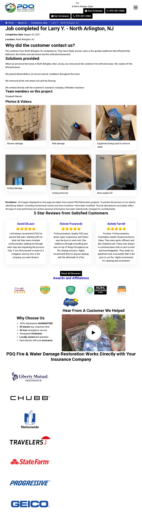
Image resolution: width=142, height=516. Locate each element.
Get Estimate (94, 10)
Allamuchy (17, 413)
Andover (16, 427)
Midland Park (48, 442)
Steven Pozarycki (71, 223)
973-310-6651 (116, 506)
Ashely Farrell (116, 223)
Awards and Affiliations (71, 278)
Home (9, 23)
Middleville (46, 437)
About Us (22, 23)
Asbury (15, 437)
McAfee (45, 422)
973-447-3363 (116, 10)
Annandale (17, 432)
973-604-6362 (71, 478)
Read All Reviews (71, 273)
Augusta (16, 442)
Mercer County (49, 432)
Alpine (15, 422)
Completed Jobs (39, 23)
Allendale (16, 418)
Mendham (46, 427)
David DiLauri (25, 223)
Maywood (46, 418)
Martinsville (47, 413)
